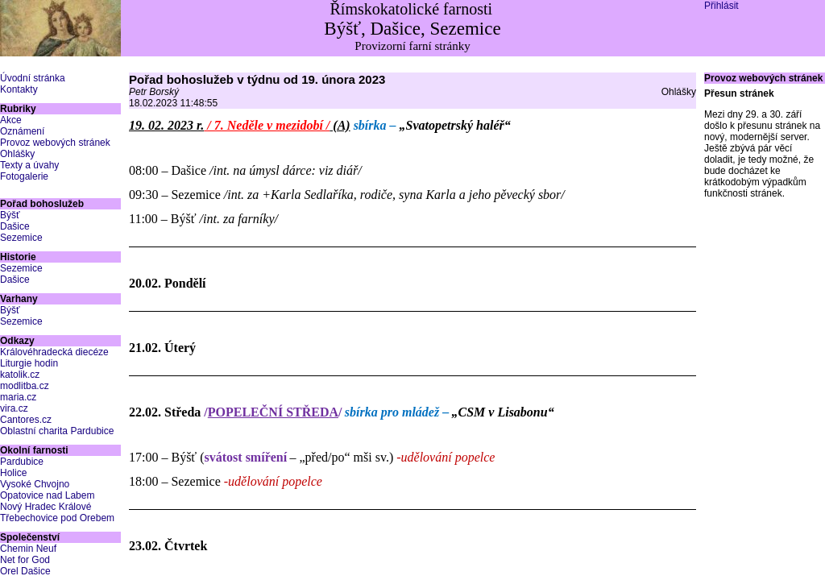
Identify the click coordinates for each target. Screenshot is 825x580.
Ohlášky (17, 154)
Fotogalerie (24, 176)
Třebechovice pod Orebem (57, 518)
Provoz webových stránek (55, 142)
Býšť (10, 215)
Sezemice (21, 237)
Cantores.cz (26, 419)
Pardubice (22, 461)
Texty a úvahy (29, 165)
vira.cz (14, 408)
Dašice (15, 226)
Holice (13, 472)
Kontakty (19, 89)
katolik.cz (19, 374)
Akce (11, 120)
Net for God (25, 560)
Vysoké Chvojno (34, 484)
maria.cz (18, 397)
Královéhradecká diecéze (54, 352)
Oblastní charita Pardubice (57, 431)
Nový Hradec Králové (45, 506)
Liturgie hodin (29, 363)
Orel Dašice (25, 571)
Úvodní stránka (32, 78)
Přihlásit (721, 5)
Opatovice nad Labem (47, 495)
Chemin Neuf (28, 548)
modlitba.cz (24, 386)
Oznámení (22, 131)
